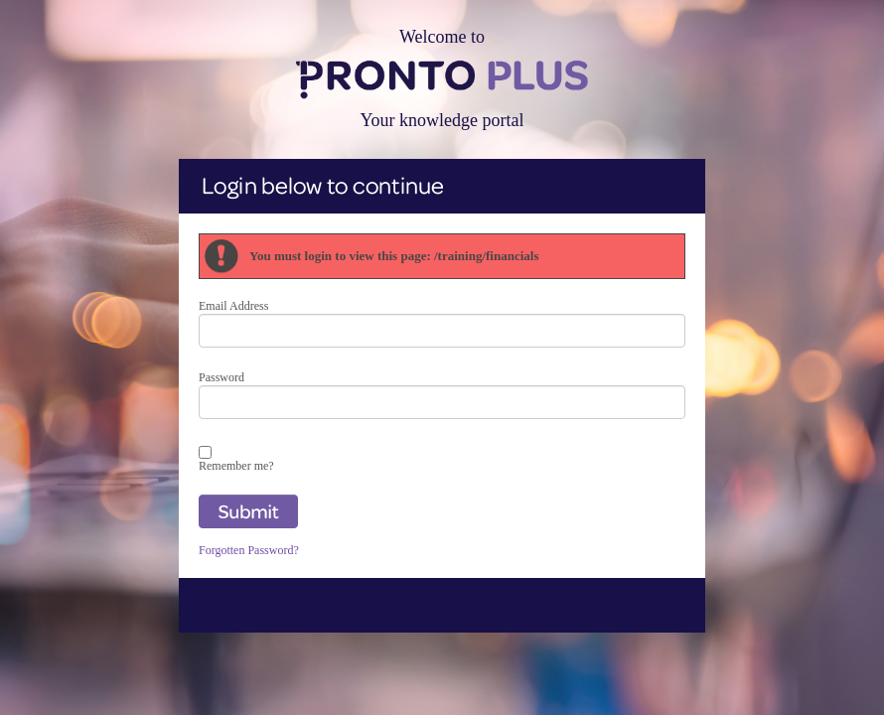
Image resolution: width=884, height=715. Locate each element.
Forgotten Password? (249, 550)
